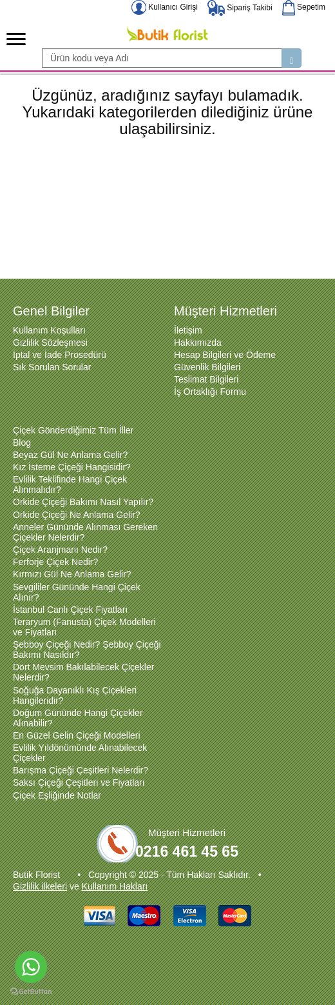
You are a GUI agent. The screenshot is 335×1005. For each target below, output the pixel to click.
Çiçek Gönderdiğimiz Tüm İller (73, 430)
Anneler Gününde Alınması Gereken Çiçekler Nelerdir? (85, 532)
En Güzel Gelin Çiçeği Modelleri (76, 735)
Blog (22, 442)
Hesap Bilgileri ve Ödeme (225, 355)
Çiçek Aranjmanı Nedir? (60, 549)
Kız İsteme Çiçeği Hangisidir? (72, 467)
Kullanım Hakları (115, 886)
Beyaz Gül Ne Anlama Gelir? (70, 455)
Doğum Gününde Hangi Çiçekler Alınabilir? (78, 718)
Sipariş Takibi (240, 7)
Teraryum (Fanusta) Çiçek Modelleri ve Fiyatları (84, 627)
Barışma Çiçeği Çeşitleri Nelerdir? (80, 770)
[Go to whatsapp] (31, 967)
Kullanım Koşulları (49, 330)
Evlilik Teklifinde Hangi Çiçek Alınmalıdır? (70, 484)
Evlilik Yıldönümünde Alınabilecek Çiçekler (80, 752)
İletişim (188, 330)
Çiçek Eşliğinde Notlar (57, 795)
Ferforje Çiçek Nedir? (55, 562)
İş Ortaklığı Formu (210, 391)
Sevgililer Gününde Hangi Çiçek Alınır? (76, 592)
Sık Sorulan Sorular (52, 367)
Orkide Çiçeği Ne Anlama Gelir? (76, 515)
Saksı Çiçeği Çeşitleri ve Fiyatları (79, 782)
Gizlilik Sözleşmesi (50, 342)
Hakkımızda (198, 342)
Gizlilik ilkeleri (40, 886)
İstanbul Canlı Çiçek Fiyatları (70, 609)
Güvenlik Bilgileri (207, 367)
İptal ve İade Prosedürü (59, 355)
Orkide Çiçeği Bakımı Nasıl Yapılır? (83, 502)
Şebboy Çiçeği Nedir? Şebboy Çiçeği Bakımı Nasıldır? (87, 649)
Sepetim (303, 7)
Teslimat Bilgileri (206, 379)
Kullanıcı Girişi (164, 7)
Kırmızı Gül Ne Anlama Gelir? (72, 574)
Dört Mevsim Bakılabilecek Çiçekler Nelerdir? (83, 672)
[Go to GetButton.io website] (31, 992)
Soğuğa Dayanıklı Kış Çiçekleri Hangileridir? (75, 695)
